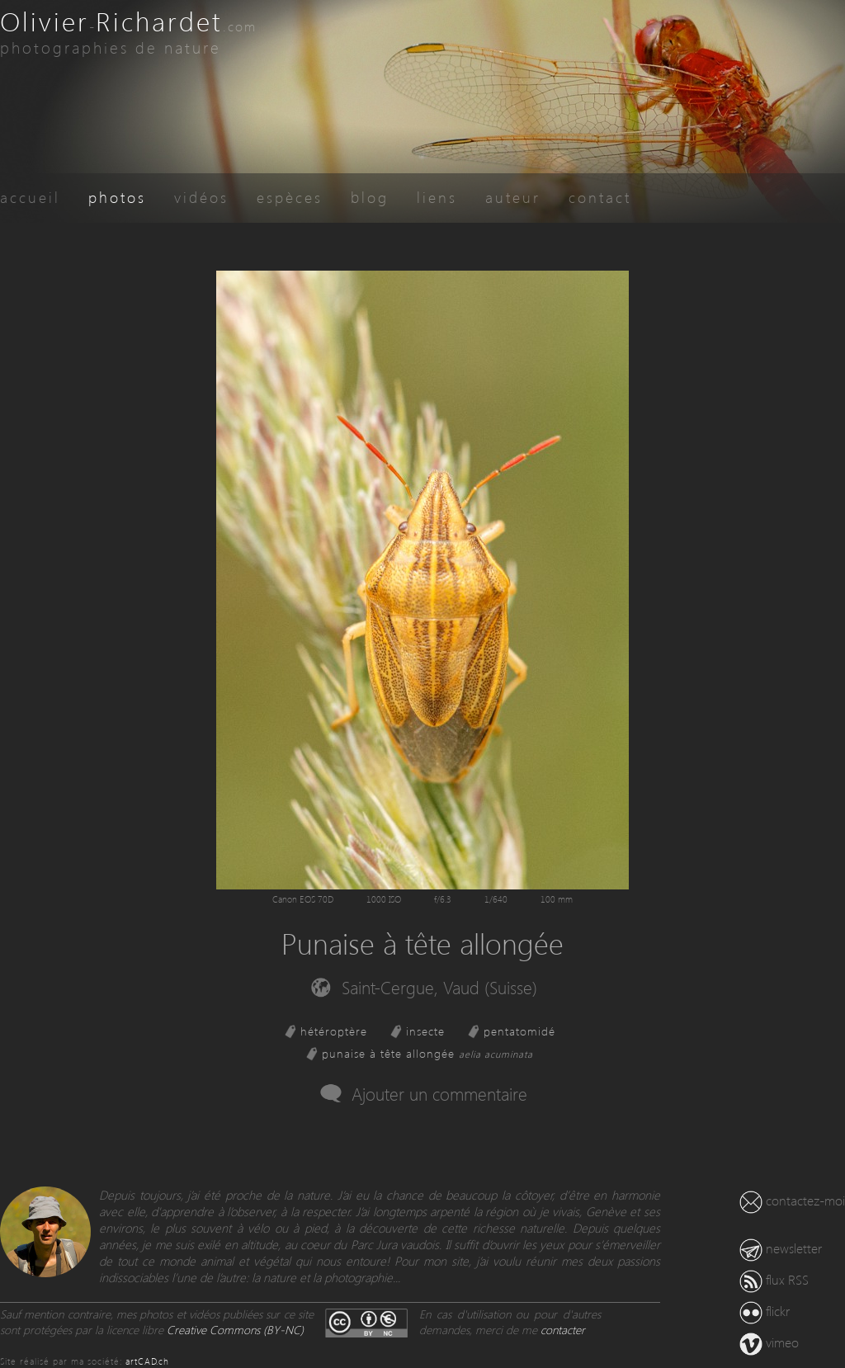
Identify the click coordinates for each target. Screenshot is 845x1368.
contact (600, 196)
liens (437, 196)
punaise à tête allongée (427, 1053)
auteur (513, 196)
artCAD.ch (147, 1361)
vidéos (201, 196)
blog (370, 196)
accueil (30, 196)
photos (117, 196)
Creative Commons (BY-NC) (235, 1329)
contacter (563, 1329)
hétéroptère (333, 1031)
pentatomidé (519, 1031)
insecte (425, 1031)
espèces (290, 196)
